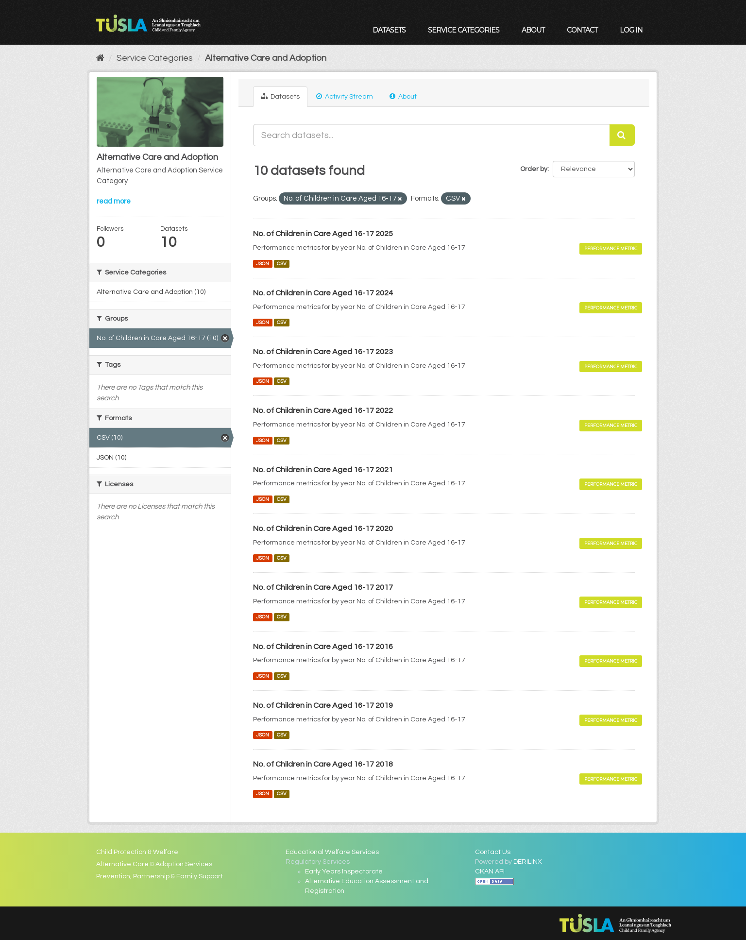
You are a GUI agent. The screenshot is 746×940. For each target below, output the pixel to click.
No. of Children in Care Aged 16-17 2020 (323, 528)
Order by (533, 169)
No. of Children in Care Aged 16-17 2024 (323, 293)
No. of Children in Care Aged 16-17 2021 (323, 470)
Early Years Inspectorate (344, 871)
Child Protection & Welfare (137, 852)
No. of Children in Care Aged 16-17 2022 (323, 410)
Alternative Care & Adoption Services (154, 864)
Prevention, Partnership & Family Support (159, 876)
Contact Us (492, 852)
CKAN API (490, 871)
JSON (262, 263)
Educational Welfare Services (332, 852)
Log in (631, 30)
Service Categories (463, 30)
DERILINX (527, 861)
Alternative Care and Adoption (265, 58)
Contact (582, 30)
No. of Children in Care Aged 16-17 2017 (323, 587)
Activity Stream (344, 96)
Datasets (389, 30)
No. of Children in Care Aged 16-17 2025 (323, 234)
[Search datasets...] (431, 135)
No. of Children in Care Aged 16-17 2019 (323, 705)
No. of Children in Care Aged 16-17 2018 (323, 764)
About (533, 30)
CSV (282, 263)
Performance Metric (610, 248)
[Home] (100, 58)
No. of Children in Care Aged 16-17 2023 (323, 352)
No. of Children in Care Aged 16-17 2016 (323, 646)
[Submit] (622, 135)
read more (114, 201)
